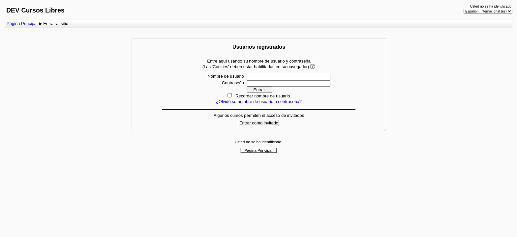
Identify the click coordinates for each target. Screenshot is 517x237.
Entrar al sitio (55, 23)
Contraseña (233, 82)
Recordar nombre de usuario (262, 95)
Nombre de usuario (225, 76)
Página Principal (22, 23)
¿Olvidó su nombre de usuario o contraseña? (259, 101)
